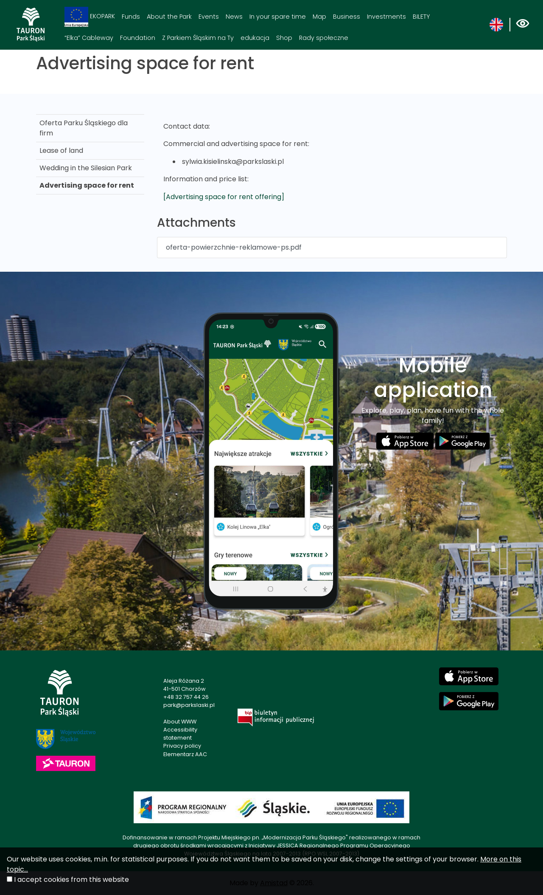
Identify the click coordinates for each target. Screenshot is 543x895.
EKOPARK (89, 17)
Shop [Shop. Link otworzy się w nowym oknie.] (284, 38)
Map (319, 16)
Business (346, 16)
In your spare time (277, 16)
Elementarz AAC (185, 754)
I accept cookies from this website (71, 879)
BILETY (421, 16)
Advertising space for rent (86, 185)
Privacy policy (182, 745)
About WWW (179, 721)
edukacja (255, 38)
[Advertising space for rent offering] (223, 197)
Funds (131, 16)
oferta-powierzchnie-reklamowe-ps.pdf (234, 247)
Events (209, 16)
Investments (386, 16)
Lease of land (61, 150)
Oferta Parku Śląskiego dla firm (83, 128)
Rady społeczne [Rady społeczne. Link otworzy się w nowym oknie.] (323, 38)
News (234, 16)
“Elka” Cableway (88, 38)
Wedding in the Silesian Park (85, 168)
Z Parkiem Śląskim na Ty (198, 38)
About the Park (169, 16)
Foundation (137, 38)
